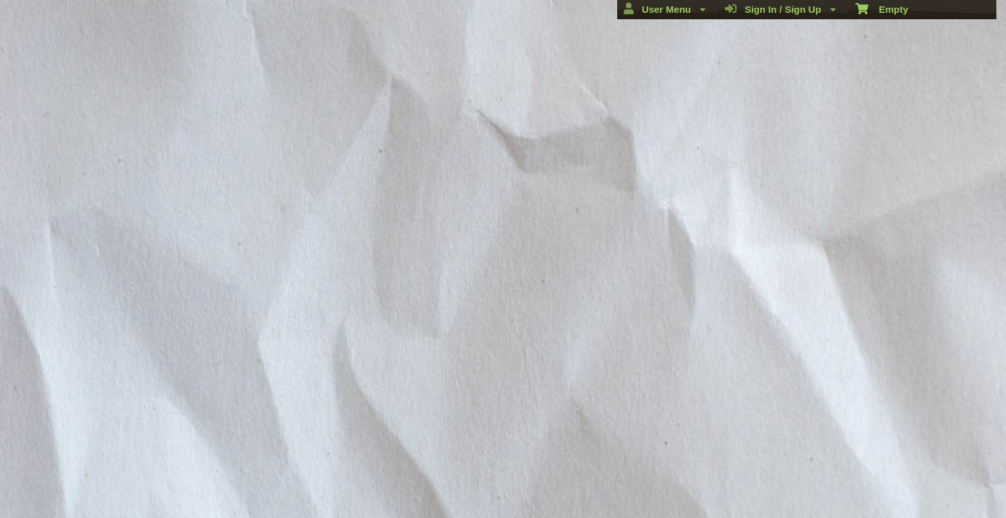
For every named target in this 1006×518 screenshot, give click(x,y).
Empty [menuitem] (881, 8)
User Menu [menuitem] (665, 9)
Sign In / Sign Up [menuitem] (780, 9)
